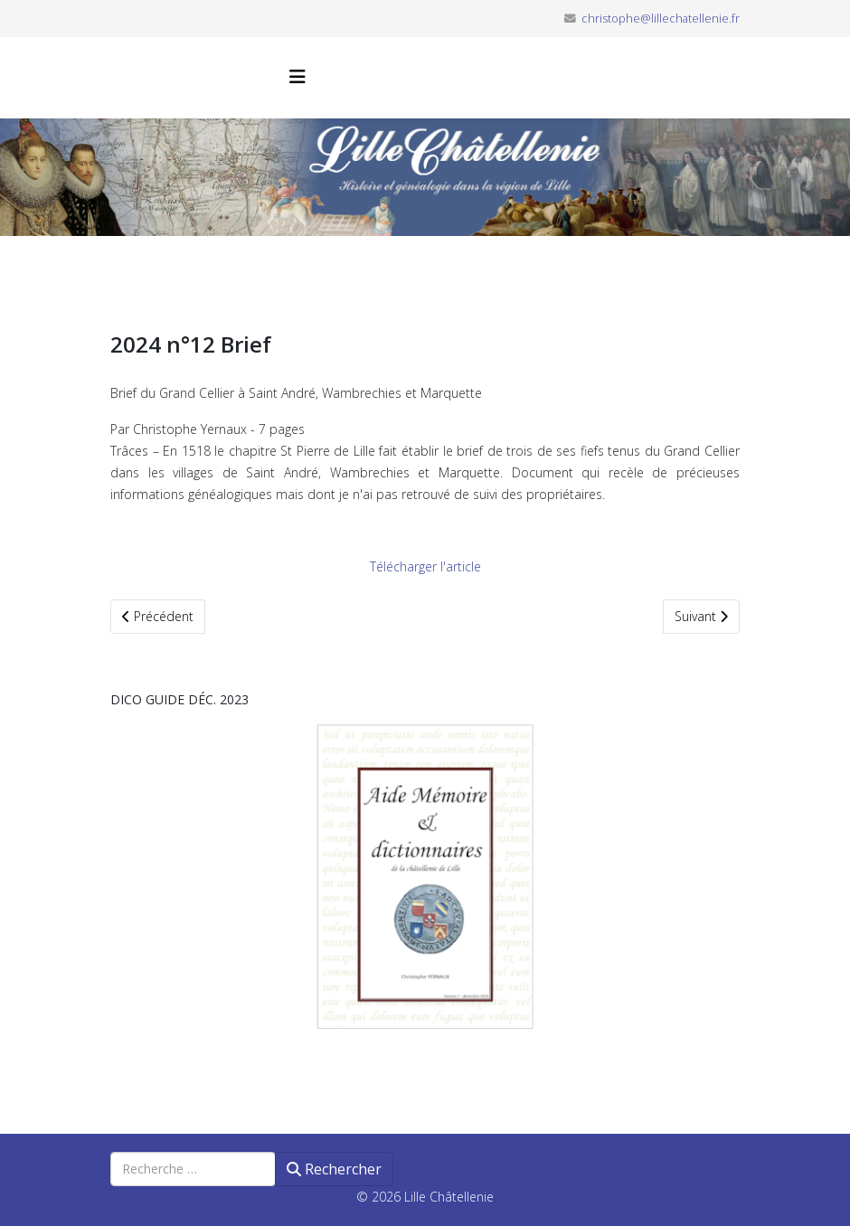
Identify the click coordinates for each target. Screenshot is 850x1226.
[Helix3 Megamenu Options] (297, 76)
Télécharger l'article (425, 566)
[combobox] (193, 1169)
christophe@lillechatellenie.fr (660, 18)
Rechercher (334, 1169)
